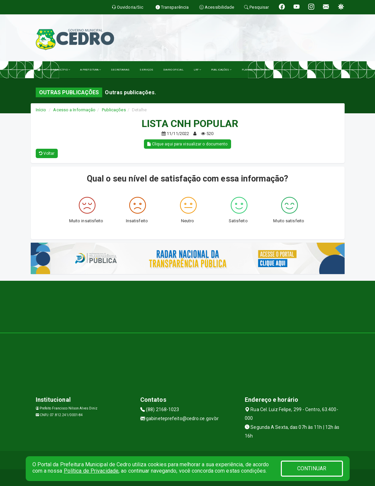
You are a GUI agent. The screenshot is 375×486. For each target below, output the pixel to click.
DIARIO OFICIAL (173, 69)
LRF (197, 69)
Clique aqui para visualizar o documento (187, 144)
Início (41, 109)
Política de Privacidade (91, 471)
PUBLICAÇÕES (221, 69)
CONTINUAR (312, 468)
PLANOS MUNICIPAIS (256, 69)
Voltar (47, 153)
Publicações (114, 109)
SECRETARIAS (120, 69)
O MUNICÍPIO (60, 69)
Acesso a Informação (74, 109)
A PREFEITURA (90, 69)
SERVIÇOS (146, 69)
